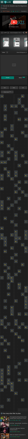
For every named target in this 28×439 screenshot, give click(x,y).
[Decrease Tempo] (2, 33)
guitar (3, 52)
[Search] (25, 2)
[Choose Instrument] (7, 52)
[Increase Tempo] (8, 33)
